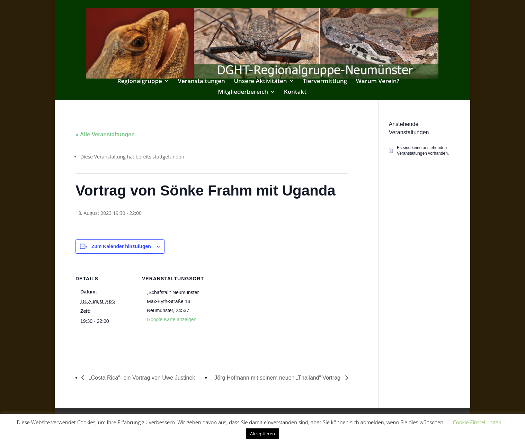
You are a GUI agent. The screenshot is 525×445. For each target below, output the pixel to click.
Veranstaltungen (201, 82)
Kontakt (295, 92)
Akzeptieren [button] (262, 433)
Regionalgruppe (139, 82)
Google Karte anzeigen (171, 319)
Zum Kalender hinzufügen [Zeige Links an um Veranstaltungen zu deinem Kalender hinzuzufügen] (121, 246)
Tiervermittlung (325, 82)
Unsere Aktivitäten (260, 82)
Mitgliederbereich (243, 92)
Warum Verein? (378, 82)
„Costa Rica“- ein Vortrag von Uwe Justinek (141, 378)
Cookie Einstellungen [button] (477, 422)
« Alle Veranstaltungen (105, 134)
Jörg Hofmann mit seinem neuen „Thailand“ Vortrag (278, 378)
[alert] (419, 150)
